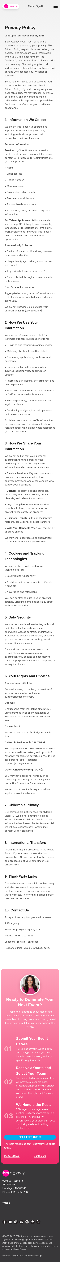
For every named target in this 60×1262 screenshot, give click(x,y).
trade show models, (17, 1243)
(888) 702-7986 (20, 1192)
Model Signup (12, 1155)
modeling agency (23, 1239)
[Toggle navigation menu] (55, 6)
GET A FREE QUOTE (30, 1137)
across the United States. (14, 1249)
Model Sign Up (36, 6)
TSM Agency (22, 1236)
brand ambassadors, (38, 1243)
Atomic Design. (35, 1255)
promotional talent (11, 1246)
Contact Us (40, 1155)
